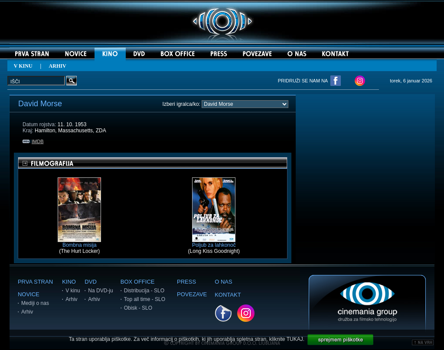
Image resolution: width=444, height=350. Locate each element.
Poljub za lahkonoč (214, 242)
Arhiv (27, 312)
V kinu (72, 291)
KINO (69, 281)
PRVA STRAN (35, 281)
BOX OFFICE (138, 281)
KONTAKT (228, 294)
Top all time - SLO (144, 299)
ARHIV (57, 66)
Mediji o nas (35, 303)
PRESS (186, 281)
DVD (90, 281)
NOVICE (28, 294)
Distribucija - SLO (144, 291)
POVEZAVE (192, 294)
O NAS (223, 281)
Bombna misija (79, 242)
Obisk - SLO (138, 308)
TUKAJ (295, 339)
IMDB (33, 141)
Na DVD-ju (100, 291)
